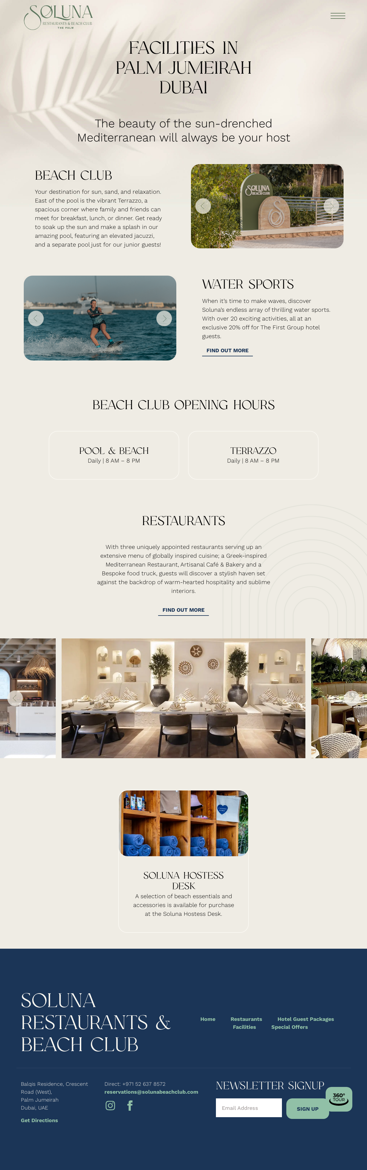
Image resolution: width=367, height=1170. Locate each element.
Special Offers (289, 1027)
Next (331, 206)
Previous (203, 206)
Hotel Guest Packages (306, 1019)
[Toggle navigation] (337, 16)
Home (207, 1019)
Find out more (227, 350)
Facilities (244, 1027)
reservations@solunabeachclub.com (151, 1092)
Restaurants (246, 1019)
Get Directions (39, 1120)
